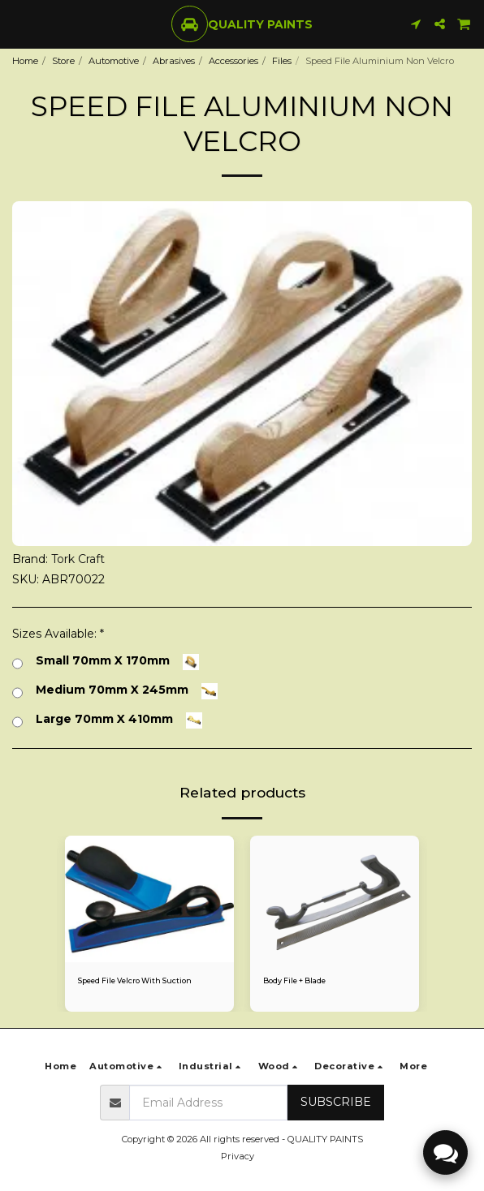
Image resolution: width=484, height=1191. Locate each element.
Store (63, 61)
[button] (18, 23)
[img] (149, 899)
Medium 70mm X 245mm (115, 691)
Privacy (237, 1156)
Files (282, 61)
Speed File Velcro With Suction (135, 980)
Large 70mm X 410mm (107, 720)
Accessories (233, 61)
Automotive (114, 61)
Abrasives (174, 61)
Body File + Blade (294, 980)
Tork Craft (78, 559)
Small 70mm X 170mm (105, 662)
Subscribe (335, 1101)
